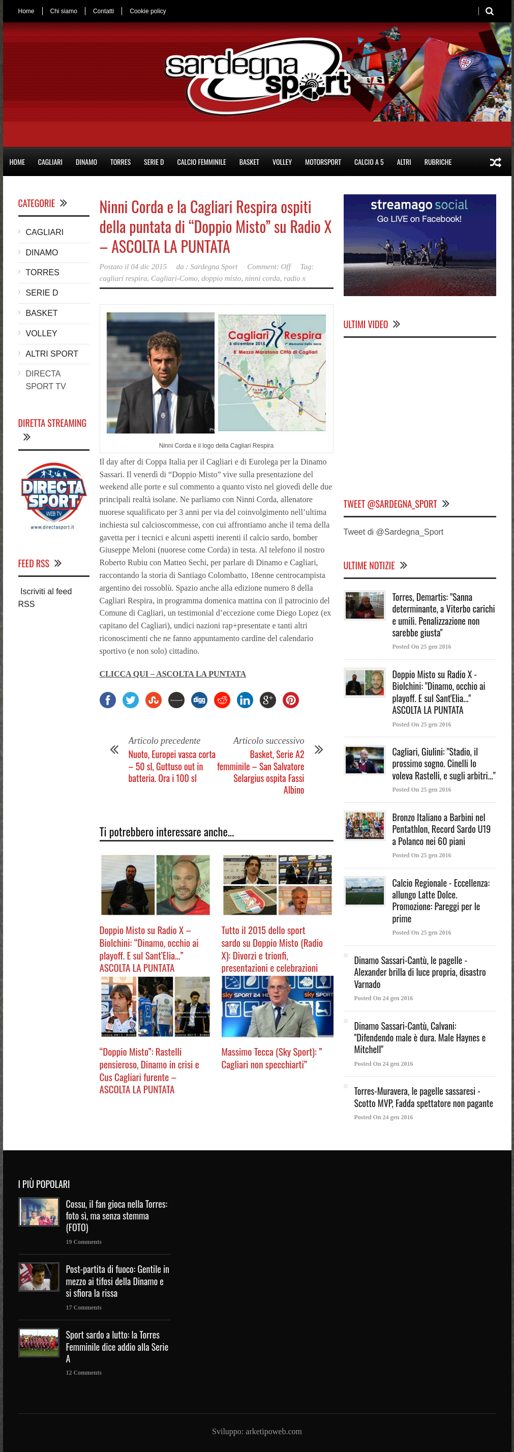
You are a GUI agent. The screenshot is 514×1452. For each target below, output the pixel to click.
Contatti (103, 11)
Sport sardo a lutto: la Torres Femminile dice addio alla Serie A (117, 1346)
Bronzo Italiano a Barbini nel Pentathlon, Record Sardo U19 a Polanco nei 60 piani (441, 829)
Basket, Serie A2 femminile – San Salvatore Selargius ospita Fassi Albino (261, 771)
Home (26, 11)
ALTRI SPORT (52, 354)
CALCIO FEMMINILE (201, 161)
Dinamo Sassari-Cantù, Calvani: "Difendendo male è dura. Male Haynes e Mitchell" (420, 1037)
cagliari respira (123, 278)
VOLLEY (282, 161)
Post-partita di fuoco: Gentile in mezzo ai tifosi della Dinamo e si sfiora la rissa (118, 1280)
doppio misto (221, 278)
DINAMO (86, 161)
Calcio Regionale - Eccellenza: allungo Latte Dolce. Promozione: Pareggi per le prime (441, 900)
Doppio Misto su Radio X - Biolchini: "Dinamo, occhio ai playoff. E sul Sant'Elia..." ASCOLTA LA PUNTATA (439, 691)
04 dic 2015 (149, 267)
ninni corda (262, 278)
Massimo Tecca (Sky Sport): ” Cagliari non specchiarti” (272, 1057)
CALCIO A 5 (369, 161)
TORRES (120, 161)
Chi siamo (63, 11)
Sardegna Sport (213, 267)
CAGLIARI (50, 161)
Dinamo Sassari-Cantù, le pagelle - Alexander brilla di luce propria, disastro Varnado (420, 972)
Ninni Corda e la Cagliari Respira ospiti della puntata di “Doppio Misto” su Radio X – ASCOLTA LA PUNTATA (216, 226)
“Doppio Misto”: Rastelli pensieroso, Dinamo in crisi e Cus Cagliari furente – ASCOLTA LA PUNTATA (149, 1070)
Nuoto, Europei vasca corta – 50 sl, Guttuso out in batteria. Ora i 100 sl (172, 766)
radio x (295, 278)
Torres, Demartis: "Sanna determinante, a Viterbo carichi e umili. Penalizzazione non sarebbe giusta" (443, 614)
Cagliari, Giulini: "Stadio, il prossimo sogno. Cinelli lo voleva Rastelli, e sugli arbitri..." (444, 763)
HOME (17, 161)
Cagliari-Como (174, 278)
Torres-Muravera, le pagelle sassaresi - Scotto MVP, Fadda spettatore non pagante (424, 1096)
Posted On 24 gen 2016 (383, 998)
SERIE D (154, 161)
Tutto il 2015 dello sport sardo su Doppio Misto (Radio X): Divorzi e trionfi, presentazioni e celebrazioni (272, 948)
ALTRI (404, 161)
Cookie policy (148, 11)
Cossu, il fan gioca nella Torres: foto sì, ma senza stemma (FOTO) (117, 1215)
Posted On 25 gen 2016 (421, 646)
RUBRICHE (438, 161)
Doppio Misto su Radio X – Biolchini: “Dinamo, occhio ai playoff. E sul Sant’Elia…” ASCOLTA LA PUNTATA (149, 948)
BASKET (249, 161)
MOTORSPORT (323, 161)
